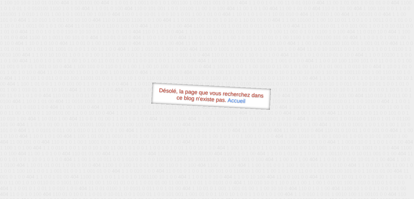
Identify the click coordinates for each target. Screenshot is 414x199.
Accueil (236, 100)
